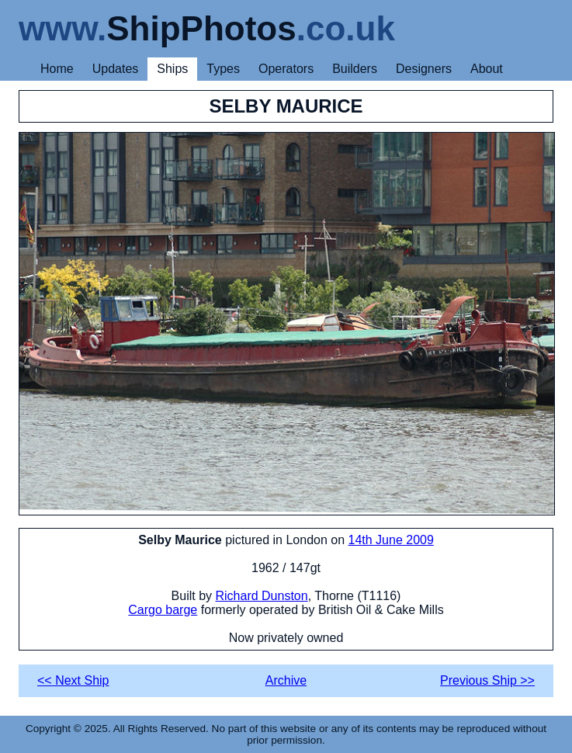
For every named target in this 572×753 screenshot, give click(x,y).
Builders (354, 68)
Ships (172, 68)
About (486, 68)
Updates (115, 68)
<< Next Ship (73, 680)
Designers (424, 68)
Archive (286, 680)
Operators (286, 68)
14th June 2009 (391, 540)
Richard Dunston (261, 595)
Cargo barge (162, 609)
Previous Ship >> (487, 680)
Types (223, 68)
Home (57, 68)
